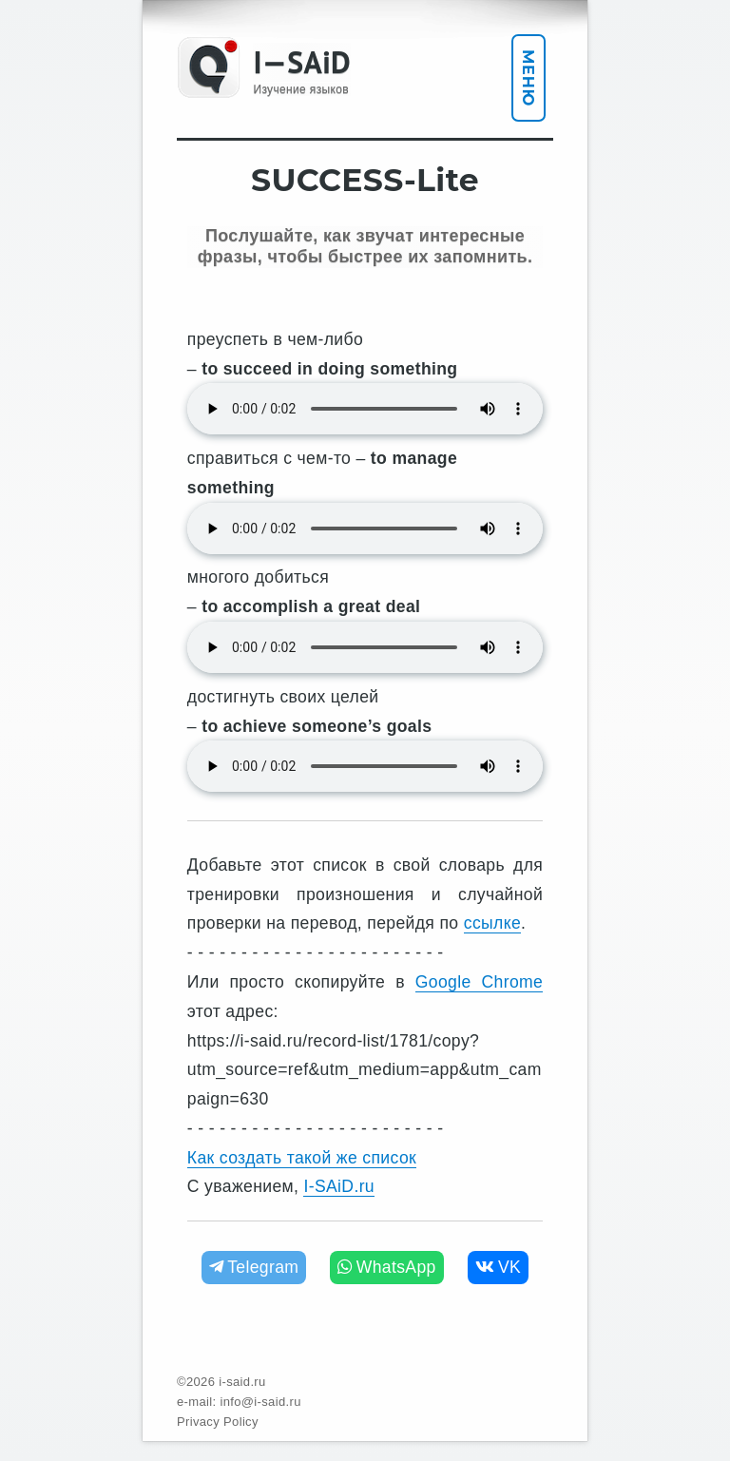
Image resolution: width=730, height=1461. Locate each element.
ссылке (492, 922)
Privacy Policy (218, 1421)
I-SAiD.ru (339, 1186)
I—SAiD (302, 62)
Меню (528, 77)
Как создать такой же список (301, 1157)
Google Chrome (479, 981)
